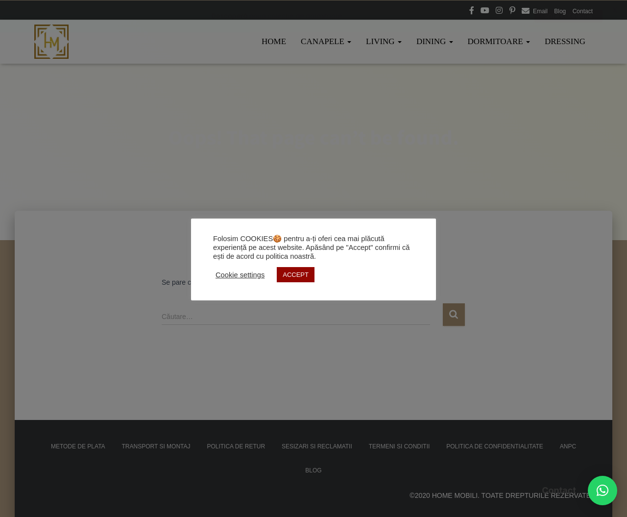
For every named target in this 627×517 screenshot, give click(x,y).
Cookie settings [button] (240, 275)
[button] (602, 490)
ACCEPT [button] (296, 274)
